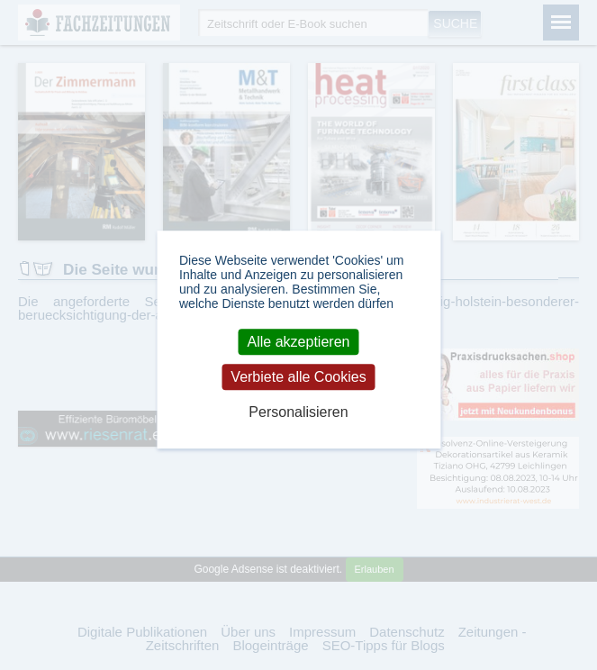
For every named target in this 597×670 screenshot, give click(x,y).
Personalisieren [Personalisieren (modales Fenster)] (298, 413)
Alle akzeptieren (299, 341)
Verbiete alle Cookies (298, 377)
